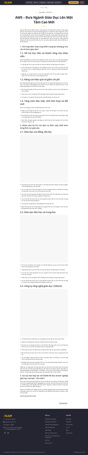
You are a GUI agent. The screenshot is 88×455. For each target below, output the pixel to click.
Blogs (46, 7)
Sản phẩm (57, 2)
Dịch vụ (36, 2)
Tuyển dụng (50, 2)
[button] (44, 158)
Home (42, 7)
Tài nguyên (42, 2)
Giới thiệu (29, 2)
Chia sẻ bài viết (63, 403)
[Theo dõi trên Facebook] (5, 433)
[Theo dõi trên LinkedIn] (8, 433)
